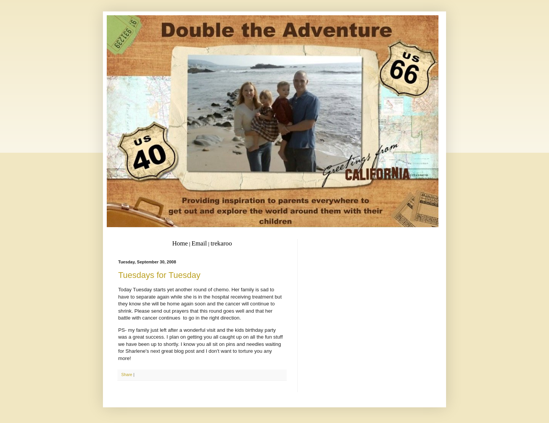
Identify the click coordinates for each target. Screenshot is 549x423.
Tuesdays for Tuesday (159, 275)
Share (126, 374)
